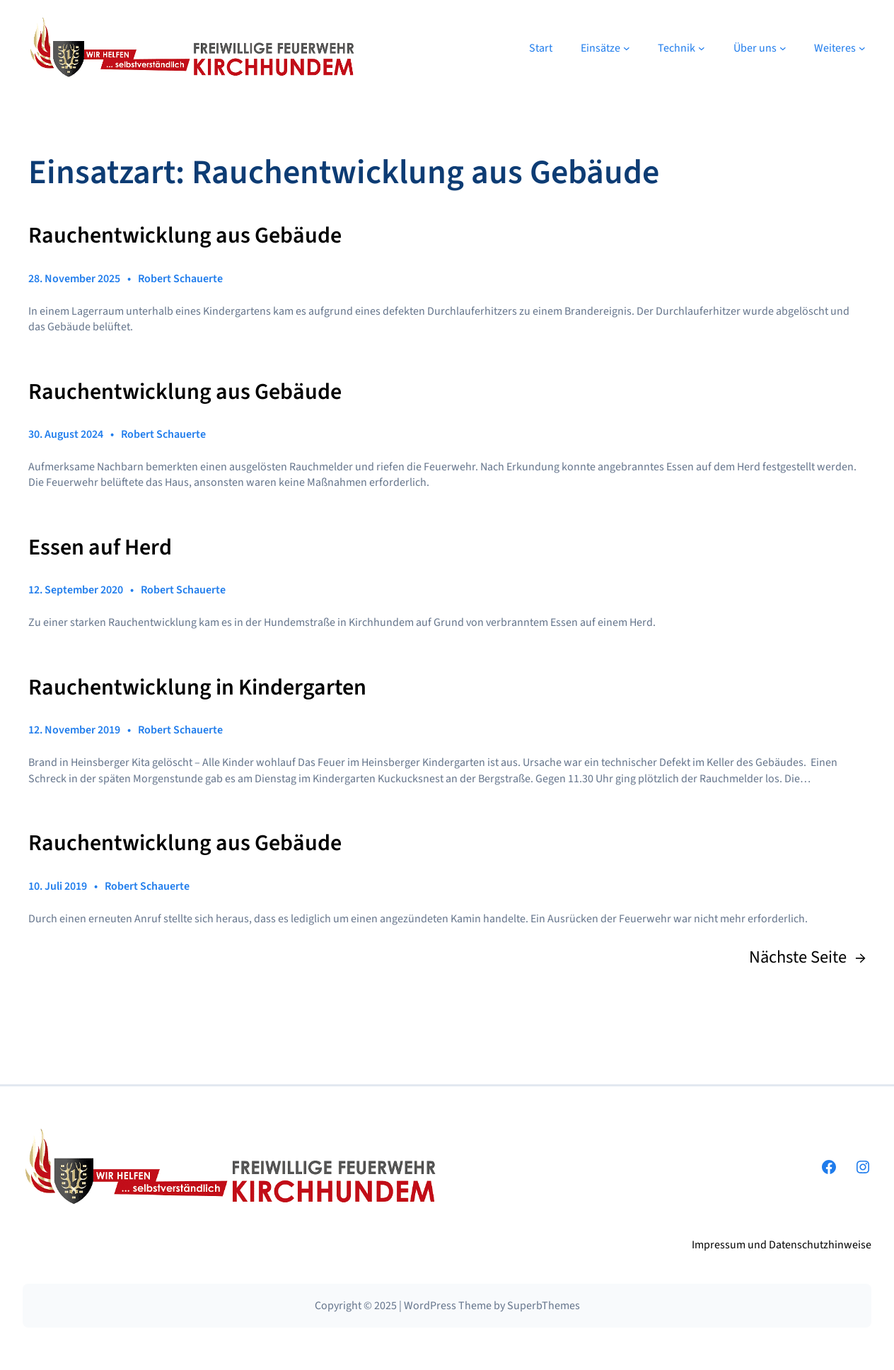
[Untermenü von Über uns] (782, 48)
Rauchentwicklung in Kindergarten (197, 688)
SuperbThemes (543, 1305)
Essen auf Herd (100, 548)
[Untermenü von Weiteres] (862, 48)
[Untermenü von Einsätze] (626, 48)
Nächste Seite (807, 957)
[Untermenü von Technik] (701, 48)
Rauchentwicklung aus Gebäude (185, 236)
